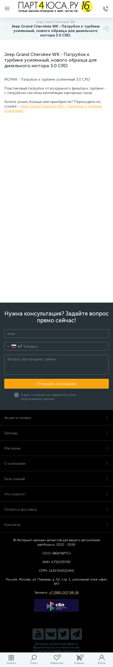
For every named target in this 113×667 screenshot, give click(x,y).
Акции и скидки (56, 417)
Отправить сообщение (56, 384)
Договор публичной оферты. (56, 644)
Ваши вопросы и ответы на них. (56, 647)
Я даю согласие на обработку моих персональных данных (49, 397)
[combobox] (13, 346)
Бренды (56, 433)
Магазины (56, 448)
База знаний (56, 479)
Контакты (56, 524)
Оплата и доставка (56, 509)
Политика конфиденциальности (56, 651)
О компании (56, 463)
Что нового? (56, 494)
